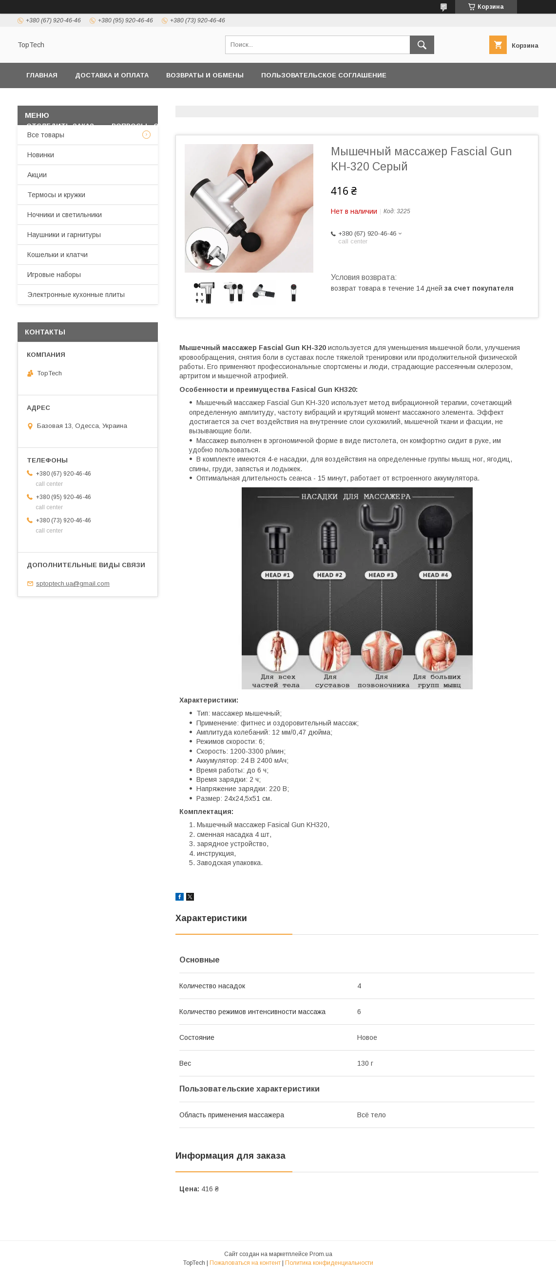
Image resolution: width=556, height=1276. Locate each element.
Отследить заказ (60, 125)
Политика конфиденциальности (90, 100)
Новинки (40, 155)
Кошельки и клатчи (57, 255)
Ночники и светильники (64, 215)
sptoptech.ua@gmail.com (73, 583)
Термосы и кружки (56, 195)
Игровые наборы (54, 274)
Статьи (215, 125)
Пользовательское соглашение (323, 75)
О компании (437, 100)
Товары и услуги (259, 100)
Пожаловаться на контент (245, 1262)
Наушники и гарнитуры (64, 235)
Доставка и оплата (112, 75)
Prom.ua (320, 1254)
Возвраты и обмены (205, 75)
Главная (42, 75)
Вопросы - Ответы (148, 125)
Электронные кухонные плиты (76, 294)
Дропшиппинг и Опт (358, 100)
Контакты (191, 100)
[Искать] (422, 45)
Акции (37, 175)
